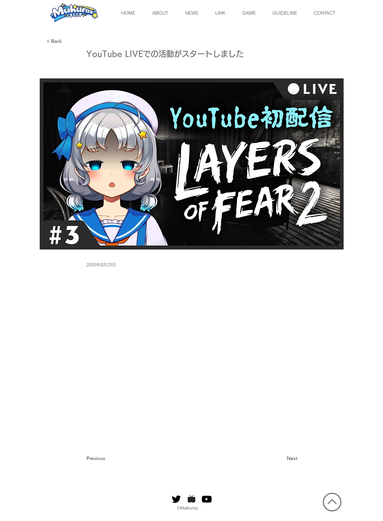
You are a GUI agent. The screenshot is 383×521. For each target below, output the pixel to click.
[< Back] (67, 41)
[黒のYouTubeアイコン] (207, 499)
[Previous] (107, 458)
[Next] (281, 458)
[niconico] (191, 499)
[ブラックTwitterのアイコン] (176, 499)
